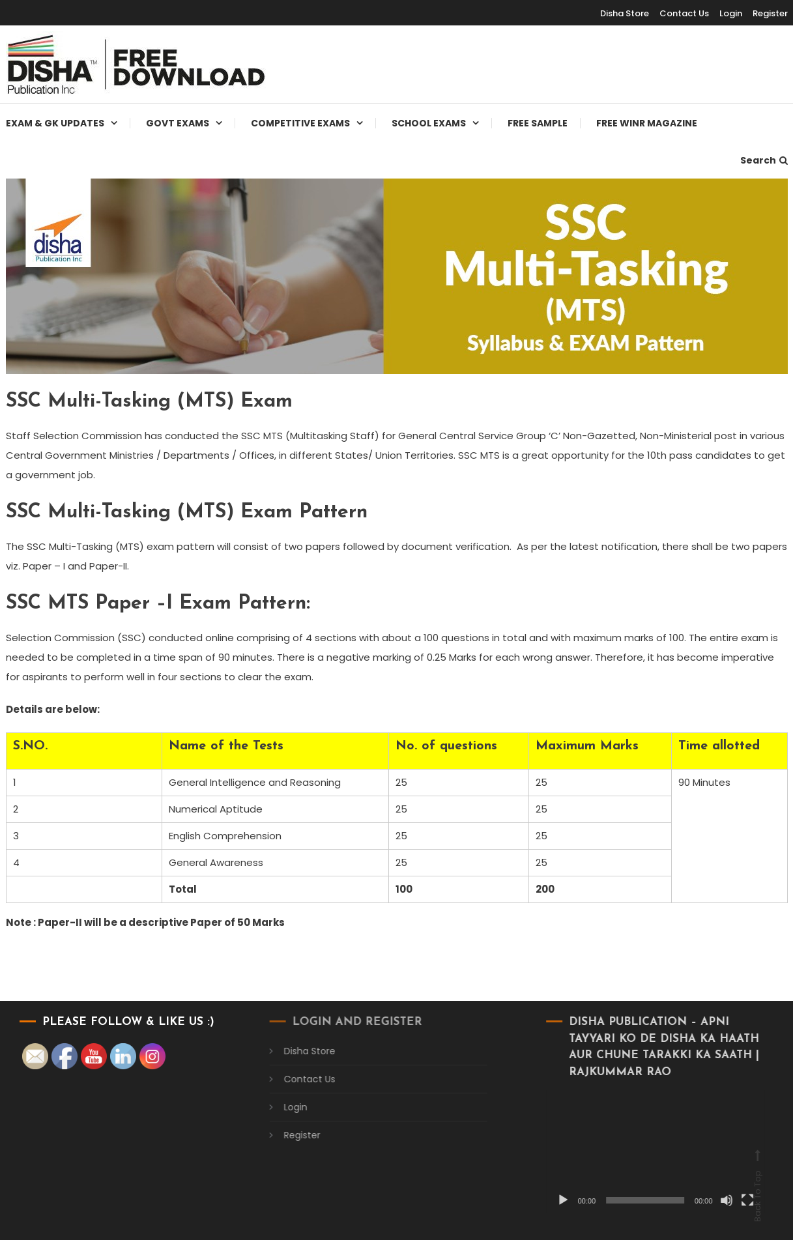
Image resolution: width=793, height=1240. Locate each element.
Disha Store (624, 13)
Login (730, 13)
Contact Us (684, 13)
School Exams (429, 123)
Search (764, 160)
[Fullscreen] (731, 1200)
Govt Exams (177, 123)
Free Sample (538, 123)
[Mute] (710, 1200)
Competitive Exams (300, 123)
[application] (639, 1151)
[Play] (547, 1200)
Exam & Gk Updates (55, 123)
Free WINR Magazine (646, 123)
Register (770, 13)
